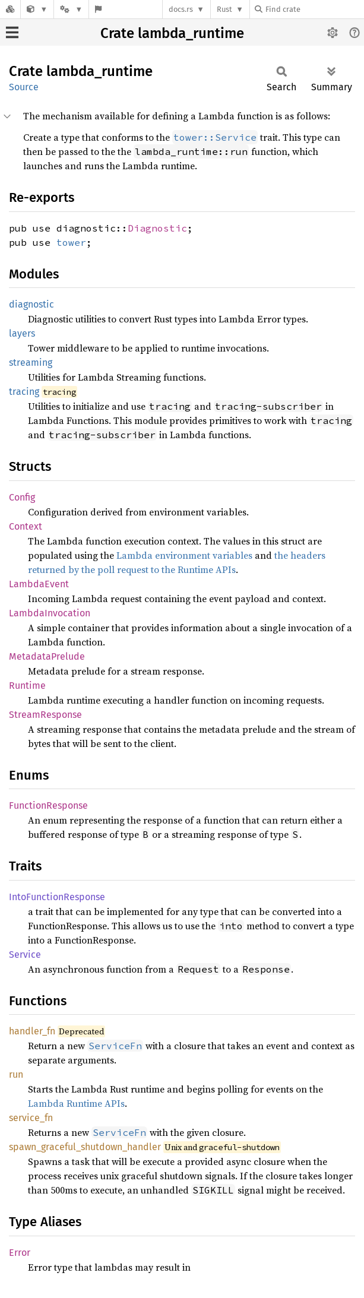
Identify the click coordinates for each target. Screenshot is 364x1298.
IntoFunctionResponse (57, 897)
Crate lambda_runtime (172, 33)
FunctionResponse (48, 805)
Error (19, 1252)
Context (25, 526)
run (16, 1074)
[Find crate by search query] (314, 9)
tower (71, 242)
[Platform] (71, 9)
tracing (24, 391)
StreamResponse (45, 714)
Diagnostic (157, 228)
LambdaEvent (39, 584)
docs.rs (181, 9)
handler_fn (32, 1031)
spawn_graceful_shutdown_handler (85, 1147)
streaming (30, 362)
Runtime (27, 685)
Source (24, 87)
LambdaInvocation (49, 613)
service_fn (31, 1117)
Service (25, 954)
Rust (224, 9)
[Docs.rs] (10, 9)
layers (22, 333)
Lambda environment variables (184, 555)
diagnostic (31, 304)
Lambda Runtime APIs (76, 1103)
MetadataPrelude (47, 656)
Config (22, 497)
